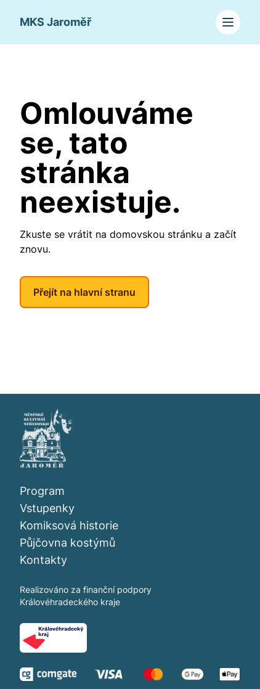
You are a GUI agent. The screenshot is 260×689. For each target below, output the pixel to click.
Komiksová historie (69, 525)
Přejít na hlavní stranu (84, 292)
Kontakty (43, 559)
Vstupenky (47, 508)
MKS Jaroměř (55, 21)
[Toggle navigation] (228, 22)
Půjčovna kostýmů (67, 542)
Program (42, 490)
